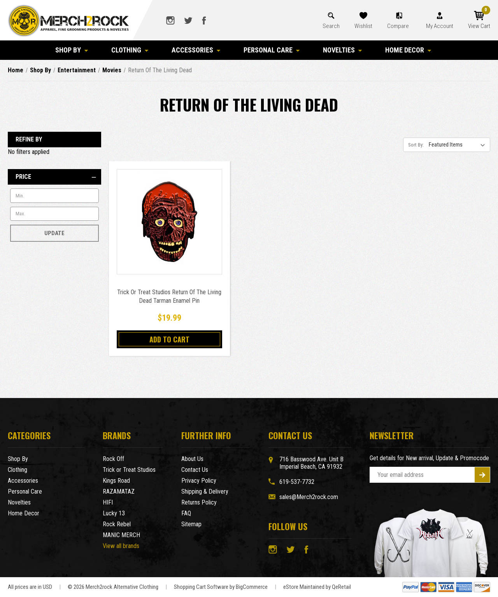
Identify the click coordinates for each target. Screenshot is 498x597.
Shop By (71, 50)
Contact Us (194, 469)
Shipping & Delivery (204, 491)
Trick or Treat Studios (129, 469)
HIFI (108, 502)
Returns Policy (199, 502)
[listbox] (459, 144)
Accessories (196, 50)
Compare (398, 26)
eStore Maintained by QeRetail (317, 586)
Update (54, 233)
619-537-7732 (296, 481)
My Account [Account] (439, 26)
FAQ (186, 513)
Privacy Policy (198, 480)
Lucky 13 (114, 513)
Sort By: (416, 145)
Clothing (129, 50)
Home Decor (408, 50)
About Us (192, 459)
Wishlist (363, 26)
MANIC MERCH (121, 535)
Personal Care (272, 50)
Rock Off (113, 459)
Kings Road (116, 480)
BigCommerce (252, 586)
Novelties (342, 50)
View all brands (121, 546)
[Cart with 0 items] (479, 20)
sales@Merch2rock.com (308, 497)
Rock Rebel (117, 524)
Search (331, 26)
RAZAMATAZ (119, 491)
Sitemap (191, 524)
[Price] (54, 177)
